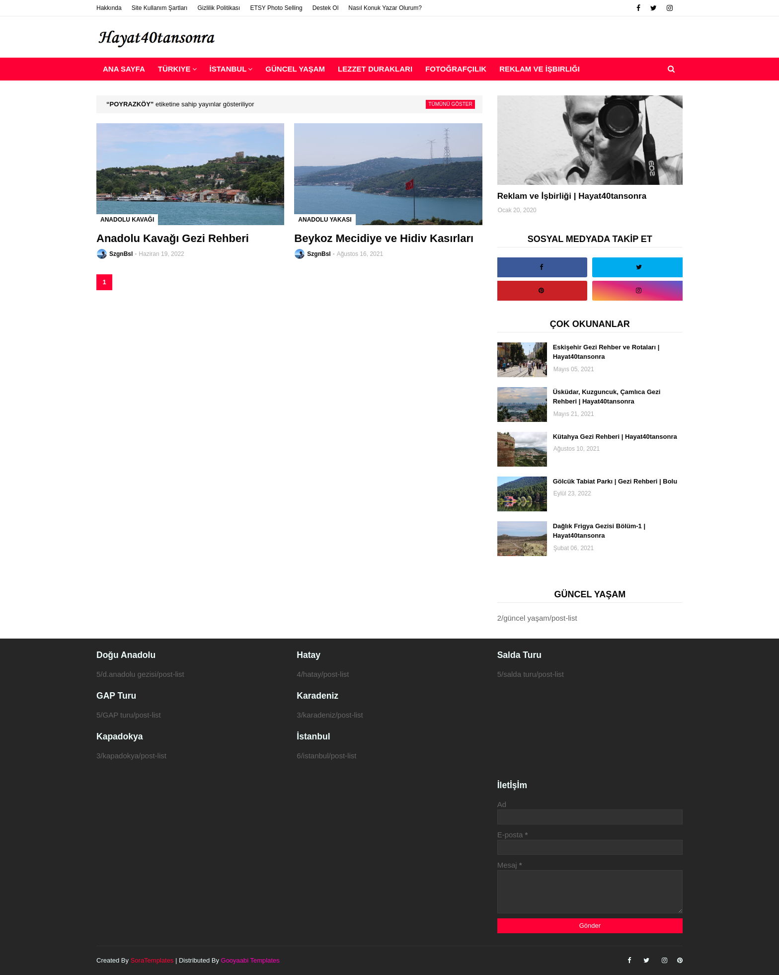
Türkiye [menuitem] (174, 69)
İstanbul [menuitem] (228, 69)
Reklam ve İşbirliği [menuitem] (539, 69)
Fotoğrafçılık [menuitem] (455, 69)
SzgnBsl (121, 253)
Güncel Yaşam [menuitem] (295, 69)
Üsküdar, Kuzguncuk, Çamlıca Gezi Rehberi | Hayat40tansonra (607, 397)
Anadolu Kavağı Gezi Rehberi (172, 238)
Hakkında (109, 7)
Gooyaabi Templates (250, 960)
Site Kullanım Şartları (160, 7)
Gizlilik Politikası (218, 7)
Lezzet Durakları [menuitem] (375, 69)
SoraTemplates (152, 960)
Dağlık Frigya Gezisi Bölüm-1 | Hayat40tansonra (599, 531)
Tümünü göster (450, 104)
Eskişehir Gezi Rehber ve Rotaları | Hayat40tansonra (606, 352)
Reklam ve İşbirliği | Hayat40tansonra (572, 196)
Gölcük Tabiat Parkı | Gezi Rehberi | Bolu (615, 481)
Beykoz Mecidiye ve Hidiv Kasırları (383, 238)
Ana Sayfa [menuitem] (124, 69)
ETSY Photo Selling (276, 7)
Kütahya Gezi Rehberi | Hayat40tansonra (615, 436)
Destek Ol (325, 7)
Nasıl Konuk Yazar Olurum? (385, 7)
